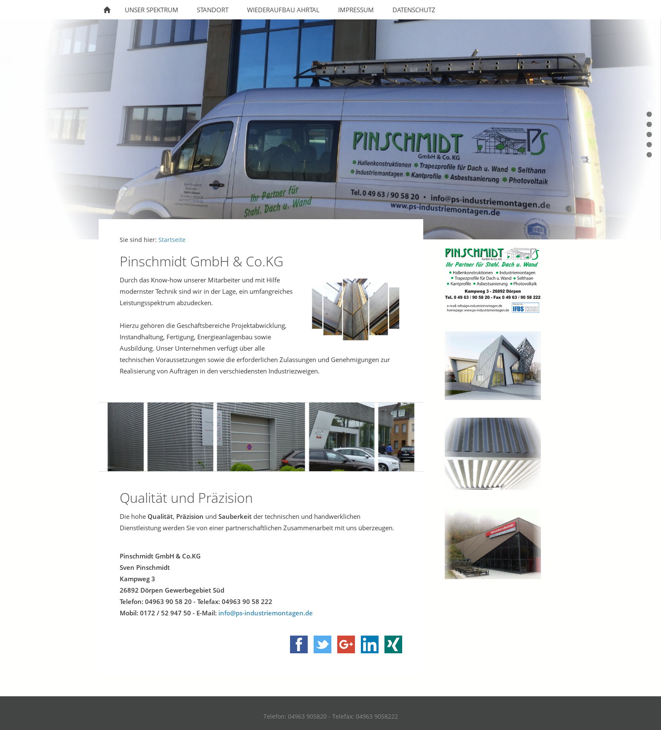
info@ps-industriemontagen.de (265, 613)
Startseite (172, 240)
